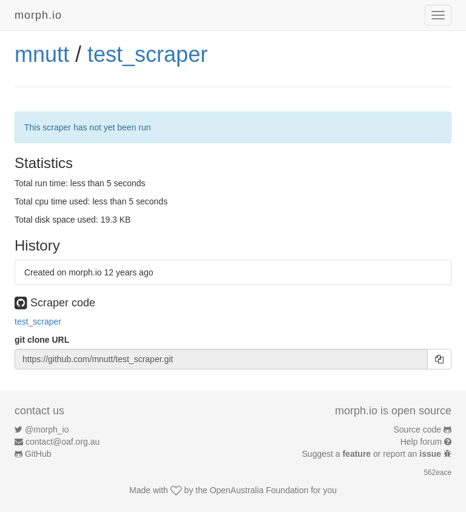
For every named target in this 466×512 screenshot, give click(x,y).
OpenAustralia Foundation (259, 490)
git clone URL (42, 340)
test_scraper (147, 54)
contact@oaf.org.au (62, 441)
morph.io (38, 15)
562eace (437, 472)
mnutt (42, 54)
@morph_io (47, 429)
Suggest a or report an (373, 454)
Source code (418, 429)
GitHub (38, 454)
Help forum (421, 441)
